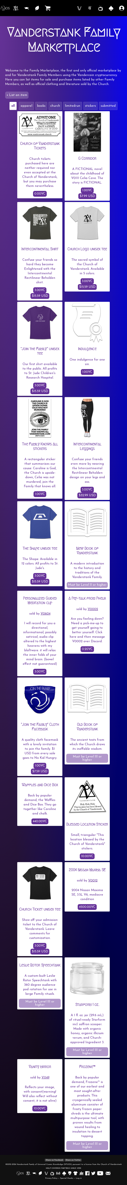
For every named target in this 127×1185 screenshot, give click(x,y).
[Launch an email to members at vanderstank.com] (108, 1173)
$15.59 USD (40, 296)
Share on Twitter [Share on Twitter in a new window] (73, 1160)
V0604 (45, 613)
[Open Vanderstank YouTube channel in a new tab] (100, 1173)
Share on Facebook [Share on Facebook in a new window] (54, 1160)
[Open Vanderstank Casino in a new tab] (65, 1173)
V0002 (93, 609)
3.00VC (39, 290)
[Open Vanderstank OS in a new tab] (20, 1173)
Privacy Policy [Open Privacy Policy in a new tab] (51, 1178)
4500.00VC (87, 907)
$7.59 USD (39, 771)
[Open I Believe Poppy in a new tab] (81, 1173)
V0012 (93, 880)
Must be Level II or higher (87, 585)
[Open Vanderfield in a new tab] (41, 1173)
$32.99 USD (87, 495)
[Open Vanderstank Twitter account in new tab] (94, 1173)
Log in (79, 1178)
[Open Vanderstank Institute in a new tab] (35, 1173)
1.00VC (87, 190)
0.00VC (39, 193)
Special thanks (66, 1178)
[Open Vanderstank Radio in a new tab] (59, 1173)
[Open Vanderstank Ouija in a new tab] (70, 1173)
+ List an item (16, 95)
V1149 (45, 1077)
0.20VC (87, 649)
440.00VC (40, 821)
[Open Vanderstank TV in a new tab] (52, 1173)
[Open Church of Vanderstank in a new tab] (29, 1173)
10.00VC (87, 856)
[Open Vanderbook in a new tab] (46, 1173)
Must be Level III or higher (87, 758)
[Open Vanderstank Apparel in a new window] (76, 1173)
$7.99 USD (87, 196)
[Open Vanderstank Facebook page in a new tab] (88, 1173)
